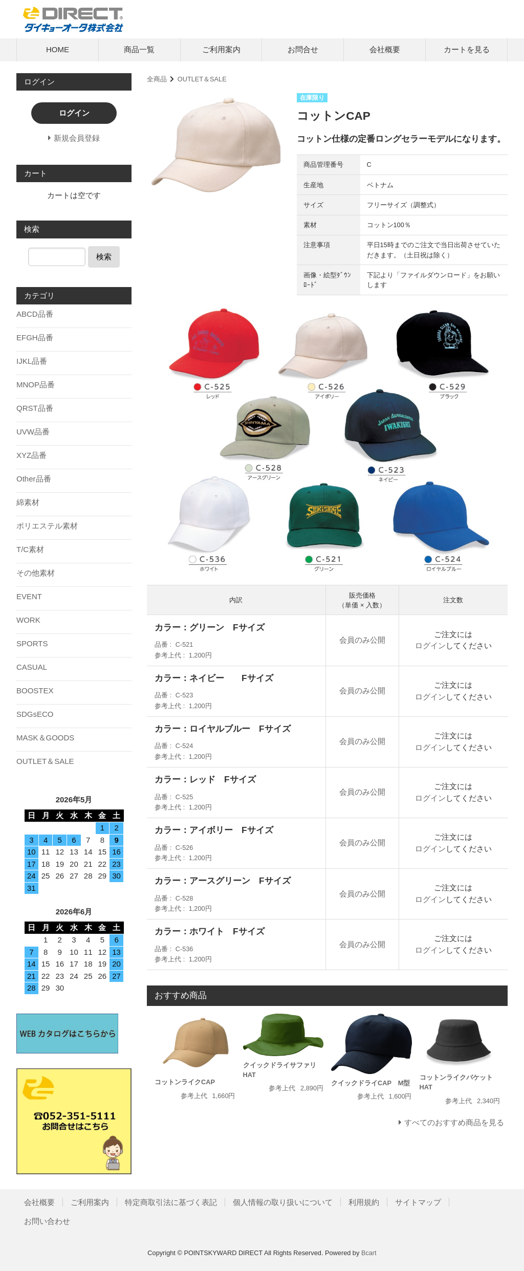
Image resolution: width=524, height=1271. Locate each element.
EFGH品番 (34, 337)
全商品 (157, 79)
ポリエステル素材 (47, 525)
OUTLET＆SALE (202, 79)
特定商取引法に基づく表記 (171, 1202)
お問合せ (303, 49)
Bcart (369, 1253)
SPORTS (32, 643)
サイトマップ (418, 1202)
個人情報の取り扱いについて (283, 1202)
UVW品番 (33, 431)
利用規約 (363, 1202)
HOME (57, 49)
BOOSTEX (35, 690)
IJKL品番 (31, 361)
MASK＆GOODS (45, 737)
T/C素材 (30, 549)
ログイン (430, 645)
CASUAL (31, 667)
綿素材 (27, 502)
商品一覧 (139, 49)
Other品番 (33, 478)
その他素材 (35, 572)
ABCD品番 (34, 314)
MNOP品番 (35, 384)
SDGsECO (35, 714)
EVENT (29, 596)
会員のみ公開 (362, 640)
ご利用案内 (221, 49)
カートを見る (467, 49)
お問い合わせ (47, 1221)
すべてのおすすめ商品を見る (454, 1122)
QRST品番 (34, 408)
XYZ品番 (31, 455)
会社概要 (384, 49)
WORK (28, 620)
